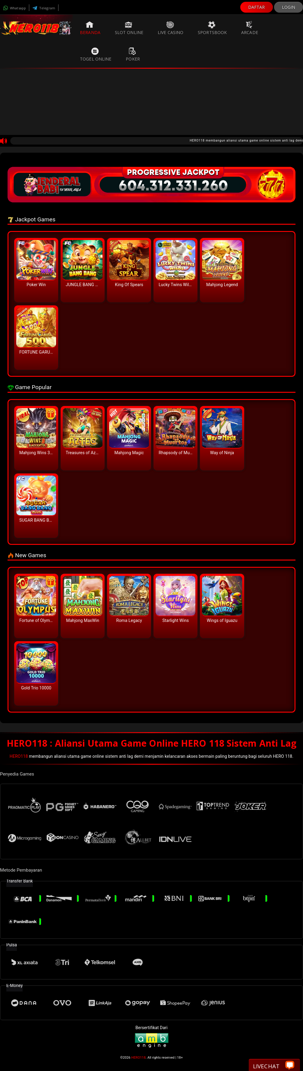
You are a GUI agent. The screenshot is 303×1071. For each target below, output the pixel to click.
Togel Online (95, 54)
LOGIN (288, 7)
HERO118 (19, 756)
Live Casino (170, 28)
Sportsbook (212, 28)
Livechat (273, 1065)
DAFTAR (256, 7)
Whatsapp (14, 8)
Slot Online (129, 28)
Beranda (90, 28)
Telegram (43, 8)
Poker (133, 54)
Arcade (249, 28)
